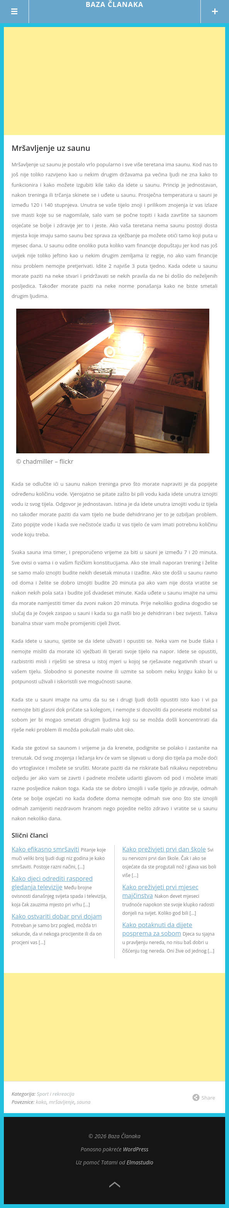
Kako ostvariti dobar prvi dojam (57, 916)
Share (208, 1097)
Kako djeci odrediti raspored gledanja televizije (52, 882)
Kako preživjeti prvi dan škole (164, 849)
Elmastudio (140, 1162)
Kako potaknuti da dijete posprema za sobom (157, 929)
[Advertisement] (114, 81)
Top (114, 1184)
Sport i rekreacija (56, 1093)
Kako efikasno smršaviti (45, 849)
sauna (83, 1101)
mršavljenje (62, 1101)
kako (41, 1101)
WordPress (135, 1149)
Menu (14, 11)
